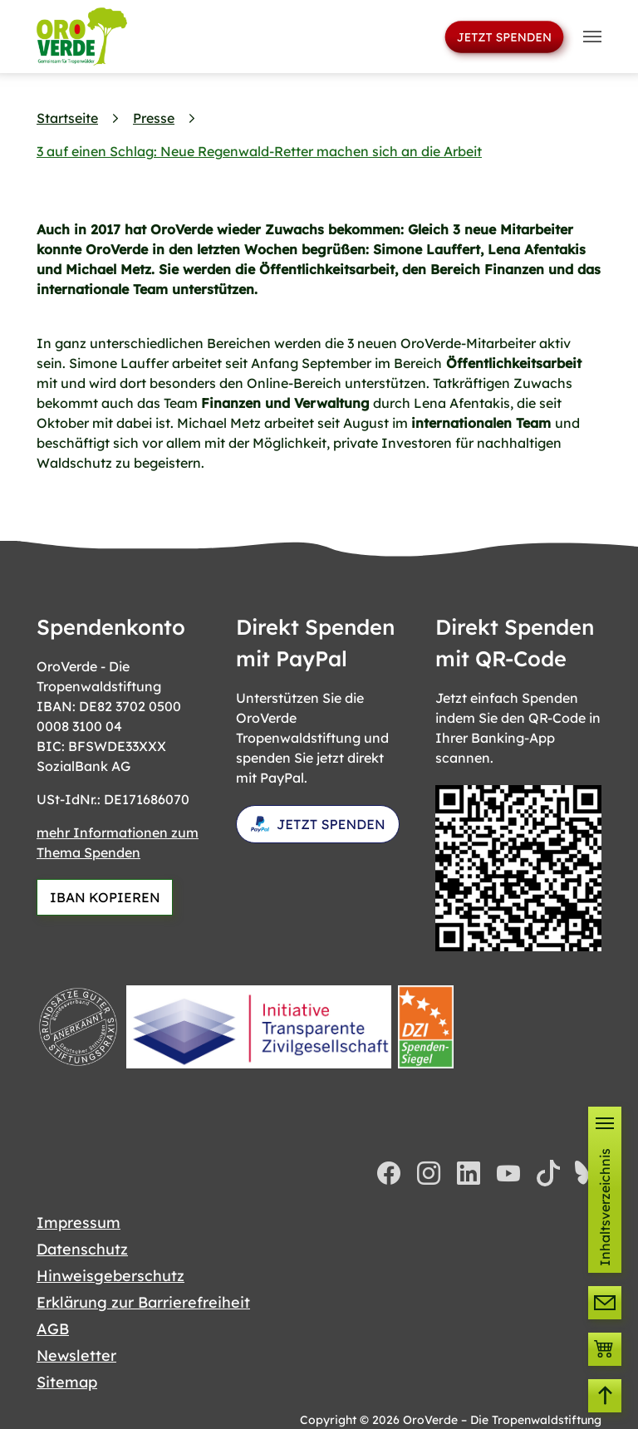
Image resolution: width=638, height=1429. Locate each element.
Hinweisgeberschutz (110, 1275)
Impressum (78, 1222)
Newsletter (76, 1355)
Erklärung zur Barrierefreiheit (143, 1302)
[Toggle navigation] (592, 36)
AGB (53, 1328)
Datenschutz (82, 1249)
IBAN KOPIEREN (105, 897)
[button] (604, 1190)
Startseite (67, 118)
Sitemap (67, 1382)
